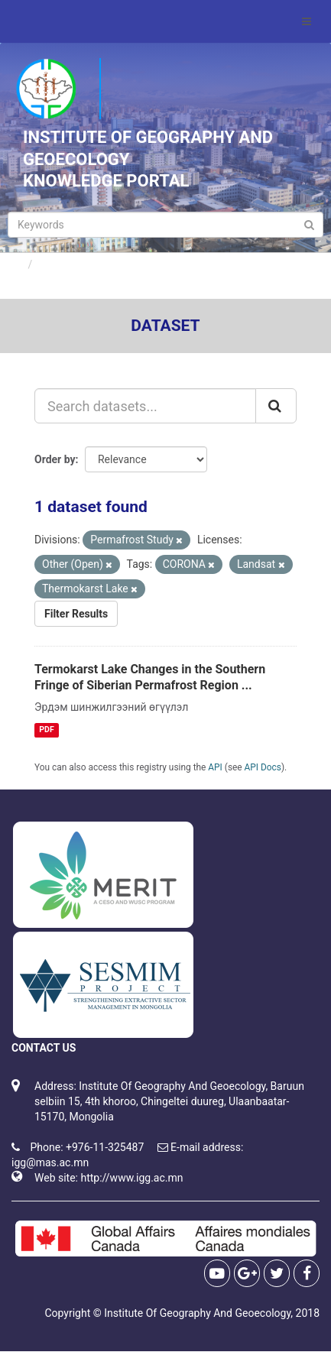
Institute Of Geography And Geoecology (197, 1313)
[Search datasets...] (145, 405)
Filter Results (76, 614)
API (215, 767)
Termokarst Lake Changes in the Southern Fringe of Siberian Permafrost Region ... (149, 677)
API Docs (263, 767)
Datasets (60, 264)
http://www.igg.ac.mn (131, 1178)
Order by (55, 459)
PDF (46, 729)
